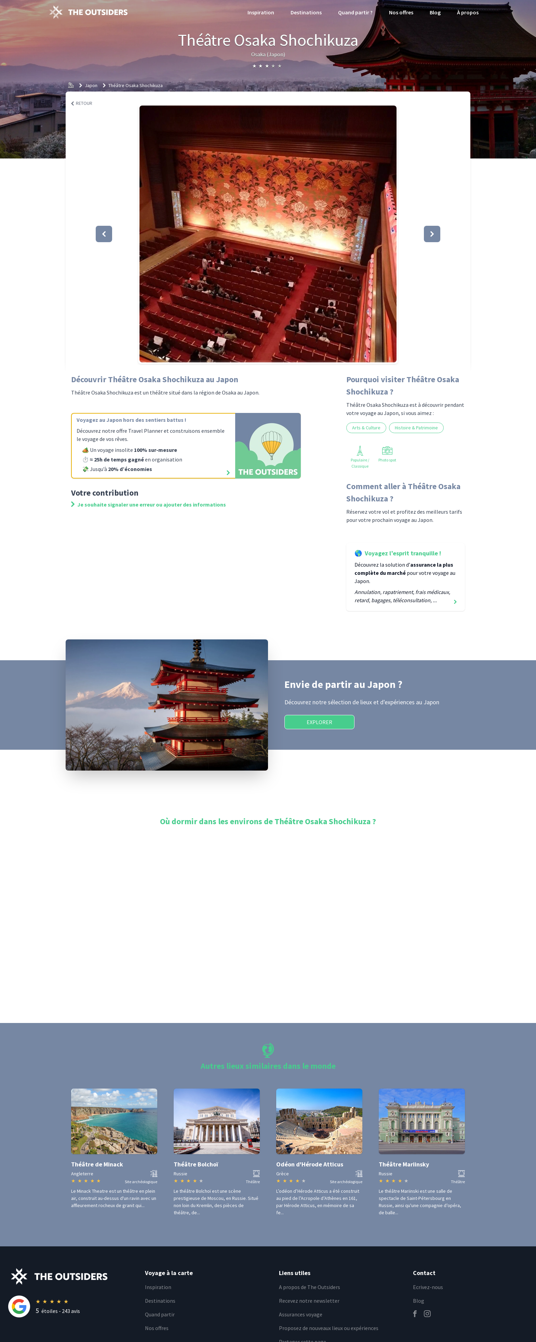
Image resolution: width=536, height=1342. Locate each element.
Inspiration (260, 12)
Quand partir (160, 1314)
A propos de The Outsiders (309, 1287)
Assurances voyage (300, 1314)
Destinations (306, 12)
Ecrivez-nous (428, 1287)
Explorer (319, 722)
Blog (435, 12)
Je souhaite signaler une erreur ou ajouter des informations (148, 504)
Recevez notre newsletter (309, 1300)
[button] (268, 234)
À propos (468, 12)
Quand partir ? (355, 12)
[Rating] (72, 1306)
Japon (91, 85)
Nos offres (401, 12)
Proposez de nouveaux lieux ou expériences (328, 1328)
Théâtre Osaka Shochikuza (135, 85)
